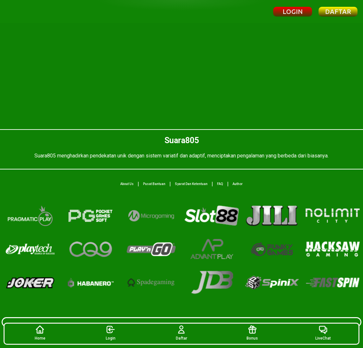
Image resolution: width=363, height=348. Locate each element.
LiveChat (323, 333)
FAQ (220, 184)
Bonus (252, 333)
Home (40, 333)
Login (110, 333)
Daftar (181, 333)
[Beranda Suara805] (36, 11)
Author (238, 184)
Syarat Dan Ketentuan (191, 184)
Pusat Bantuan (154, 184)
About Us (127, 184)
